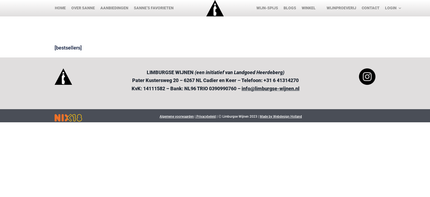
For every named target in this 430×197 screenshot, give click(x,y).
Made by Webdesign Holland (281, 116)
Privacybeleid (206, 116)
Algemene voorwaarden (177, 116)
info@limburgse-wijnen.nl (270, 88)
